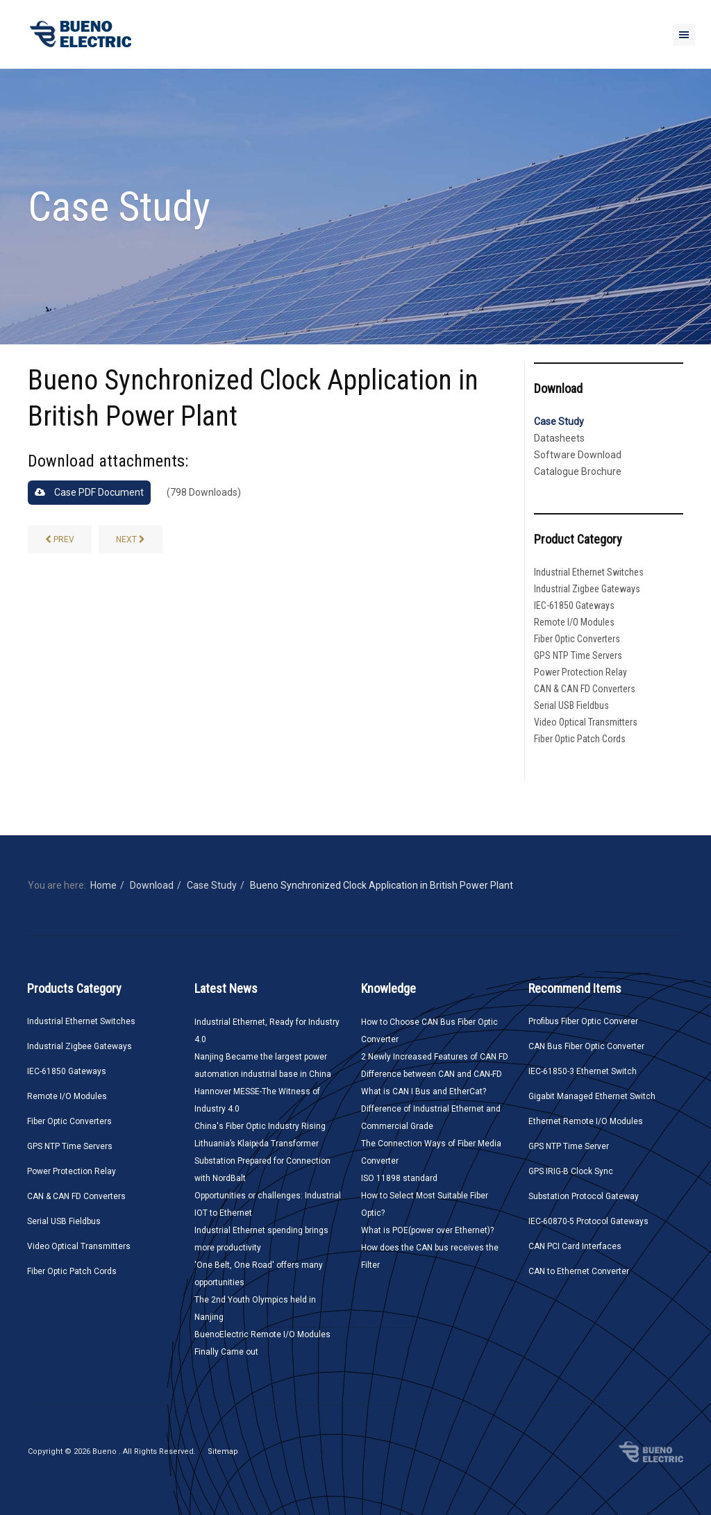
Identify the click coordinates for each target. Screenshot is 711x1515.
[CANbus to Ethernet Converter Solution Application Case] (60, 539)
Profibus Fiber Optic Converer (583, 1021)
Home (103, 885)
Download (152, 885)
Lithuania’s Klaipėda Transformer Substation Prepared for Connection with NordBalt (262, 1161)
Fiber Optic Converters (577, 638)
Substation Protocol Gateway (583, 1196)
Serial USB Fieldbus (571, 705)
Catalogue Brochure (577, 471)
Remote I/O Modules (574, 622)
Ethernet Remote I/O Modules (585, 1121)
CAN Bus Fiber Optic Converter (586, 1046)
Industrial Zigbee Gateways (587, 588)
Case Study (559, 421)
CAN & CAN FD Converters (584, 688)
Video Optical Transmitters (585, 722)
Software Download (577, 454)
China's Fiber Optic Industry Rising (260, 1126)
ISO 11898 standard (399, 1178)
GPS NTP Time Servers (578, 655)
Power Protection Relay (580, 672)
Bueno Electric (651, 1451)
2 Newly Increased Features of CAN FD (434, 1057)
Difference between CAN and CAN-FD (431, 1074)
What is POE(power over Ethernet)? (427, 1230)
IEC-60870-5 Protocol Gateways (588, 1221)
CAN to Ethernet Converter (578, 1271)
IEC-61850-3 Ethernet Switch (582, 1071)
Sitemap (223, 1451)
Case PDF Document (89, 492)
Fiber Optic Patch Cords (580, 738)
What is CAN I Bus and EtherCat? (423, 1091)
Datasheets (559, 438)
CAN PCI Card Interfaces (574, 1246)
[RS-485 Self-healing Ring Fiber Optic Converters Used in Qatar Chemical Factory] (130, 539)
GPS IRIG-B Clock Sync (570, 1171)
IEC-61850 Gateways (574, 605)
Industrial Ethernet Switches (589, 572)
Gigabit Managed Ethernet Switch (591, 1096)
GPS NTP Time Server (568, 1146)
